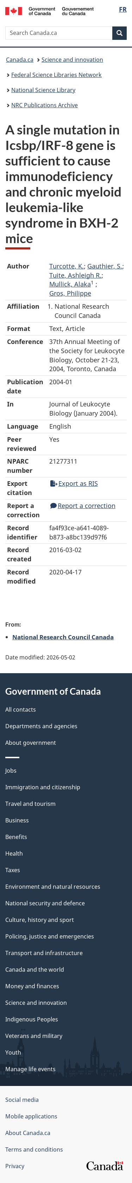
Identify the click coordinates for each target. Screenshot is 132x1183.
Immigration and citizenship (42, 787)
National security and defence (45, 903)
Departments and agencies (41, 726)
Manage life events (30, 1069)
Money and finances (32, 986)
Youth (13, 1052)
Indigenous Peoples (31, 1019)
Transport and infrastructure (44, 953)
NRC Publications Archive (44, 105)
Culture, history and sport (39, 920)
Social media (22, 1100)
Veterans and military (33, 1036)
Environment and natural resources (52, 887)
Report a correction (82, 505)
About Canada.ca (27, 1133)
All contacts (20, 709)
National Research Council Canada (63, 637)
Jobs (11, 770)
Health (14, 853)
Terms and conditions (34, 1149)
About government (30, 743)
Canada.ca (19, 60)
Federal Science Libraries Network (56, 75)
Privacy (14, 1166)
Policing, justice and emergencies (49, 936)
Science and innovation (72, 60)
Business (17, 820)
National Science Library (43, 90)
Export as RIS (74, 483)
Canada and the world (34, 969)
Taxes (12, 870)
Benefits (16, 837)
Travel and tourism (30, 804)
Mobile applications (31, 1116)
